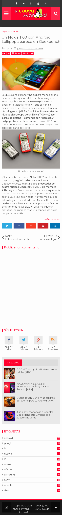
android (8, 438)
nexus (7, 464)
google (8, 443)
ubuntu (8, 485)
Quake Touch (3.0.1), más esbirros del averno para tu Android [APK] (36, 399)
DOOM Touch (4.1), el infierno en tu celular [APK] (37, 371)
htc (6, 448)
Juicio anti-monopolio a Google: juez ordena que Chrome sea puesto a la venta (35, 415)
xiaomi (8, 490)
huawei (8, 453)
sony (7, 480)
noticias (55, 219)
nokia (47, 219)
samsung (9, 474)
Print (16, 53)
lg (5, 459)
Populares (13, 362)
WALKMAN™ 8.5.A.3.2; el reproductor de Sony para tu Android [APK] (33, 386)
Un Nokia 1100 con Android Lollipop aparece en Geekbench (31, 39)
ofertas (8, 469)
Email (28, 53)
